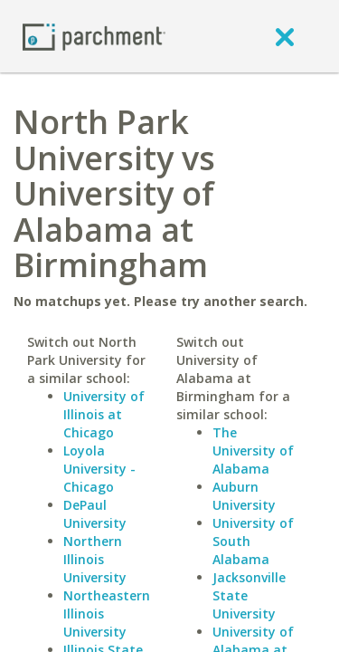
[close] (285, 36)
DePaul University (95, 514)
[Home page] (94, 35)
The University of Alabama (253, 450)
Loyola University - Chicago (99, 468)
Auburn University (244, 495)
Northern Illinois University (95, 559)
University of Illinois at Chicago (104, 414)
